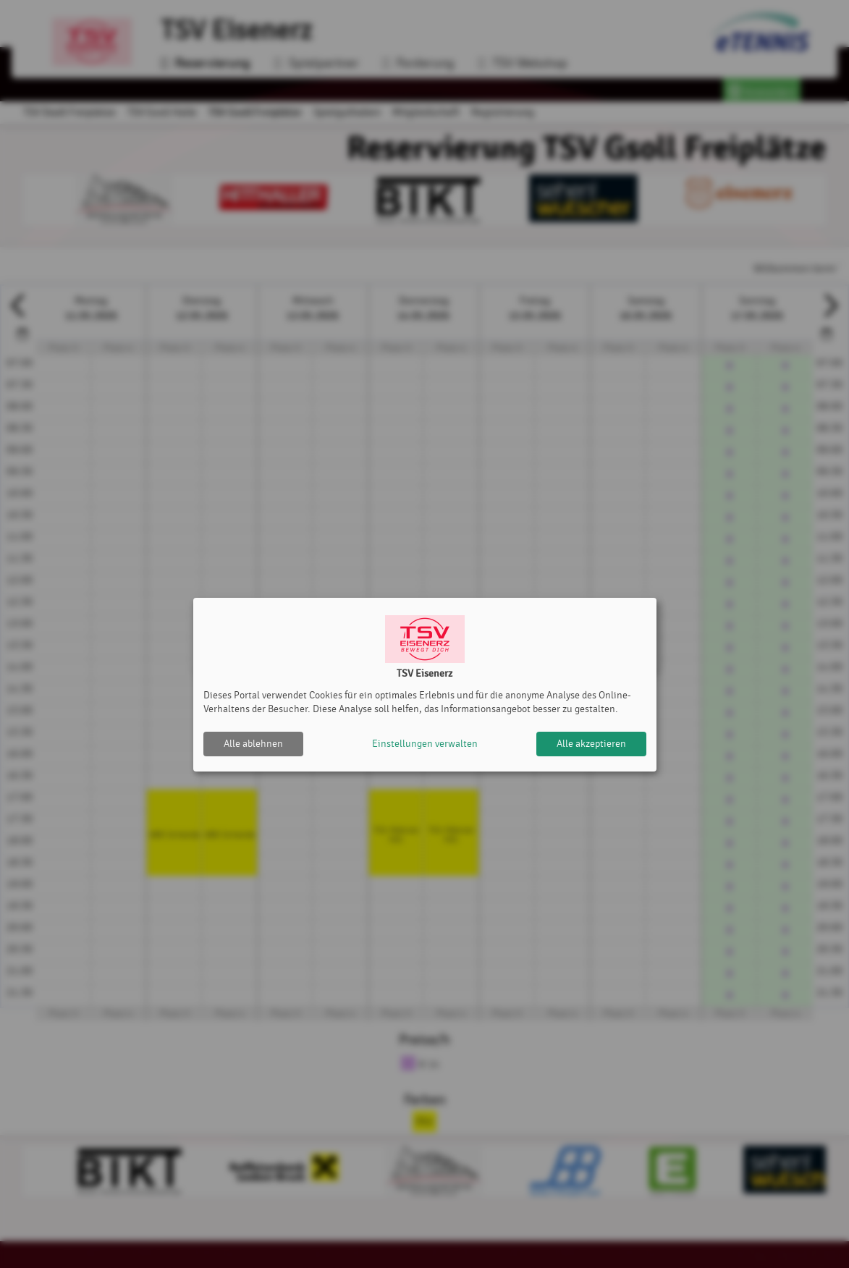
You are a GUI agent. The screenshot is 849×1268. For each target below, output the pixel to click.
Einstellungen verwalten (425, 743)
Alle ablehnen (253, 743)
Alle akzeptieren (591, 743)
